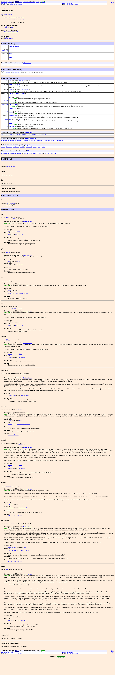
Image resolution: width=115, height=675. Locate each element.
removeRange (13, 122)
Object (21, 84)
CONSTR (15, 4)
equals (12, 142)
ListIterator (5, 109)
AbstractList (8, 40)
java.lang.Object (6, 14)
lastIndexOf (32, 142)
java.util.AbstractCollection (14, 18)
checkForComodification (16, 98)
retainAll (40, 148)
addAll (11, 88)
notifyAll (29, 155)
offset (11, 56)
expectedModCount (14, 48)
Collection (7, 29)
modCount (4, 68)
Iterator (6, 105)
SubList (8, 75)
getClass (16, 155)
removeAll (32, 148)
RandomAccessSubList (11, 33)
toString (60, 148)
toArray (47, 148)
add (10, 84)
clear (6, 142)
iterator (11, 106)
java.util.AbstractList (16, 21)
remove (11, 118)
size (10, 60)
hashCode (18, 142)
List (12, 29)
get (10, 102)
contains (4, 148)
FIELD (11, 4)
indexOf (24, 142)
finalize (9, 155)
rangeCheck (12, 114)
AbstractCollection (30, 146)
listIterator (13, 110)
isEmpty (19, 148)
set (10, 126)
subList (11, 133)
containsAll (12, 148)
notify (22, 155)
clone (3, 155)
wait (34, 155)
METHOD (20, 4)
